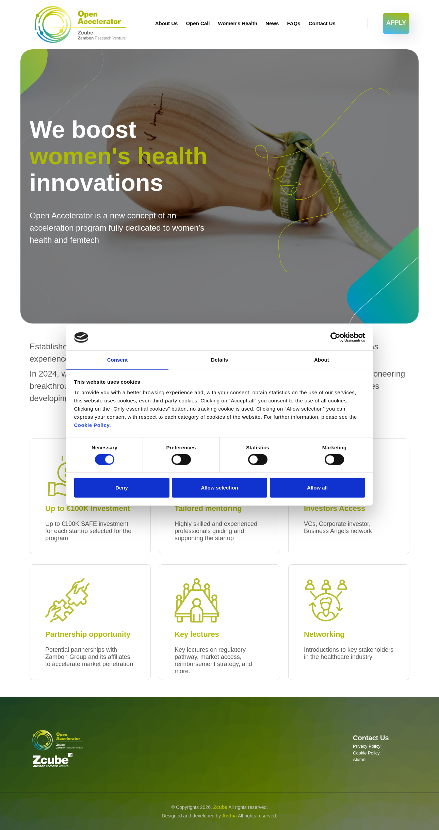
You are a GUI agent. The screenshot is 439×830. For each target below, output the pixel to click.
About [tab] (321, 360)
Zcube (220, 807)
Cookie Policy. (92, 425)
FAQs (293, 23)
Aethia (229, 815)
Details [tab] (219, 360)
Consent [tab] (117, 360)
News (272, 23)
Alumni (360, 759)
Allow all (317, 488)
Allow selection (219, 488)
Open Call (198, 23)
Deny (121, 488)
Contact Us (322, 23)
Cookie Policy (366, 753)
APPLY (396, 22)
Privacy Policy (366, 746)
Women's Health (237, 23)
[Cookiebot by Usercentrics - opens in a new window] (335, 337)
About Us (166, 23)
